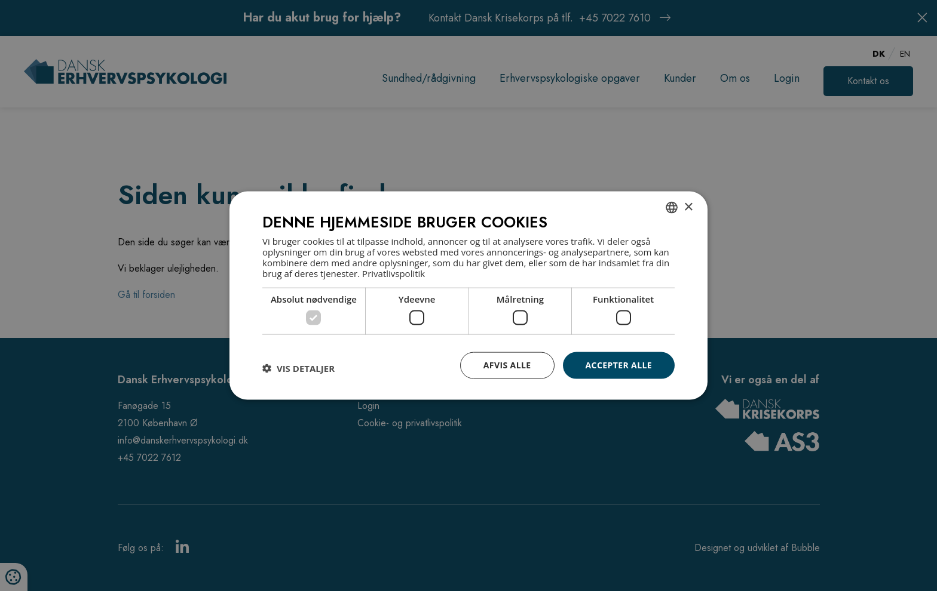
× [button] (688, 206)
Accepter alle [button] (619, 365)
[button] (298, 368)
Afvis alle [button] (507, 365)
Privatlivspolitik (393, 273)
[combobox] (672, 208)
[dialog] (468, 296)
